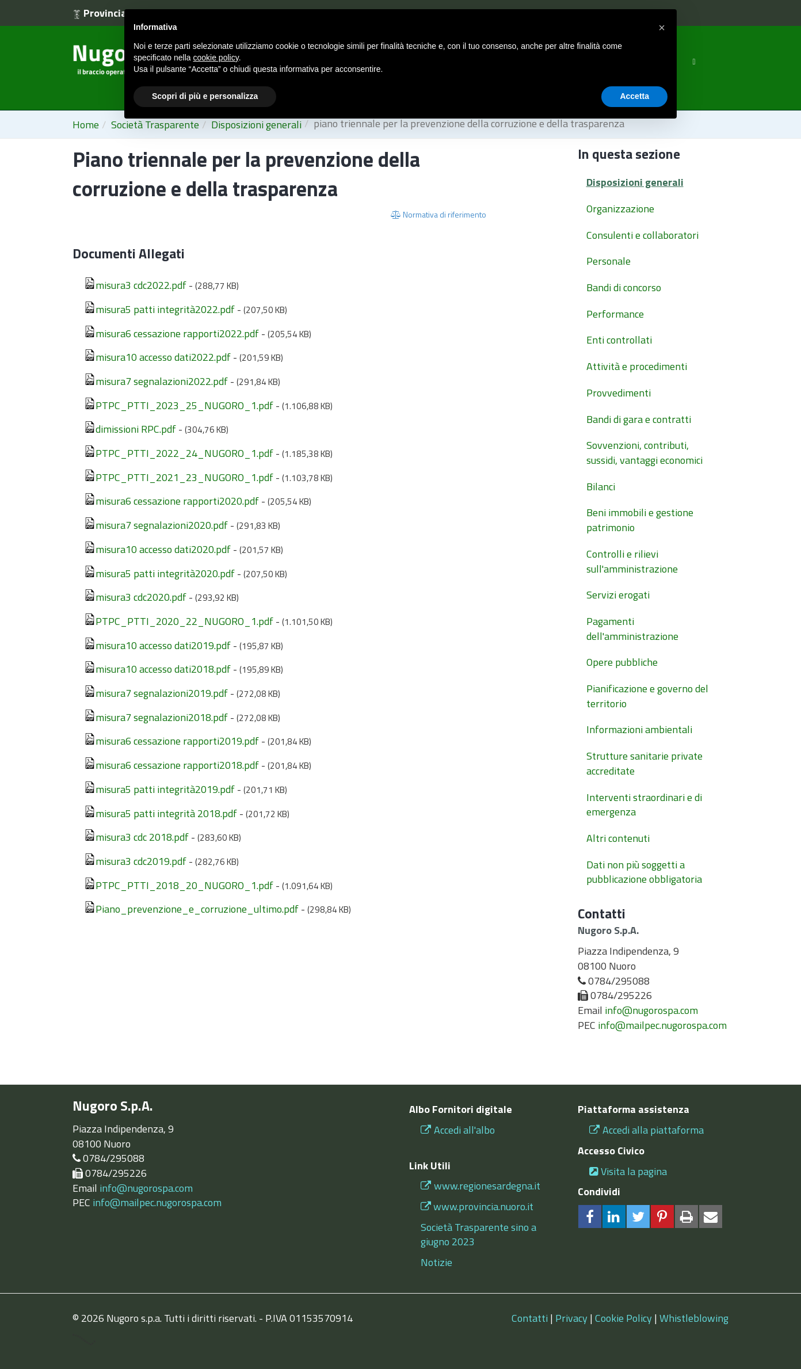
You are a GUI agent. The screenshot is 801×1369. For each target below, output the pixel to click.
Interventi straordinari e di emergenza (644, 805)
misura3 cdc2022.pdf (135, 285)
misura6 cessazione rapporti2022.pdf (171, 333)
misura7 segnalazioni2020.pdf (156, 525)
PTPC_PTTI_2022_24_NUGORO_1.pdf (178, 453)
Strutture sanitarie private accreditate (644, 763)
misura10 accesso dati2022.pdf (157, 357)
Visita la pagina (628, 1171)
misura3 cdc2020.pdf (135, 597)
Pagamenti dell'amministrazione (632, 628)
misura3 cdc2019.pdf (135, 861)
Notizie (436, 1262)
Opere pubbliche (622, 662)
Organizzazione (620, 208)
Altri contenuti (618, 838)
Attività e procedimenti (636, 366)
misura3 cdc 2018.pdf (136, 837)
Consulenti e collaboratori (642, 235)
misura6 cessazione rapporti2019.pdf (171, 741)
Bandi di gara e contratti (638, 419)
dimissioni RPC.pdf (130, 429)
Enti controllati (619, 340)
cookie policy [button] (216, 57)
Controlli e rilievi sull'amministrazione (632, 561)
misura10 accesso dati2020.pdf (157, 549)
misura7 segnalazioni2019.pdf (156, 693)
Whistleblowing (693, 1318)
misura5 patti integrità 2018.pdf (160, 813)
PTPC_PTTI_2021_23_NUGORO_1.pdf (178, 477)
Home (86, 124)
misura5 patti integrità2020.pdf (159, 573)
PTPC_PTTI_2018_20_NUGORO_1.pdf (178, 885)
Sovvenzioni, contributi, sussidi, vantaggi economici (644, 452)
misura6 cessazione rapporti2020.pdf (171, 501)
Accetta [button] (634, 96)
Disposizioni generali (635, 182)
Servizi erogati (618, 594)
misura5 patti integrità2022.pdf (159, 309)
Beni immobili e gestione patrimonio (639, 520)
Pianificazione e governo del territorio (647, 696)
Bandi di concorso (623, 287)
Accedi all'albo (458, 1130)
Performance (615, 314)
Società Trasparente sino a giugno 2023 (478, 1234)
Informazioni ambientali (639, 729)
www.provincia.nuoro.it (483, 1206)
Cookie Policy (623, 1318)
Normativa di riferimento (438, 214)
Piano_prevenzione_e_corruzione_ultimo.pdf (191, 909)
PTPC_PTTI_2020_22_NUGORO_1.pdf (178, 621)
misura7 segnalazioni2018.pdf (156, 717)
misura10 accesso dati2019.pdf (157, 645)
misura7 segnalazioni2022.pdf (156, 381)
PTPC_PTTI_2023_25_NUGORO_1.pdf (178, 405)
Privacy (571, 1318)
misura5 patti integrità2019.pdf (159, 789)
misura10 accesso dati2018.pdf (157, 669)
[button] (662, 27)
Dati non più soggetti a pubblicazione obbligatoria (644, 872)
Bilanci (600, 486)
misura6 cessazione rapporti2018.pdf (171, 765)
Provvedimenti (618, 393)
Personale (608, 261)
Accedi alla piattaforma (646, 1130)
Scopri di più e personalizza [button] (205, 96)
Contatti (530, 1318)
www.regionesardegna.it (480, 1185)
